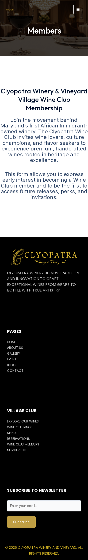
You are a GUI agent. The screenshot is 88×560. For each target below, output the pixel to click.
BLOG (11, 365)
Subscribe (21, 522)
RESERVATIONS (18, 438)
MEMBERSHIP (16, 450)
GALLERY (13, 353)
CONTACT (15, 370)
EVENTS (13, 359)
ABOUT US (15, 347)
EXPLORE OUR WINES (23, 421)
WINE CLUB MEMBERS (23, 444)
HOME (11, 342)
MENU (11, 432)
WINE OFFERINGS (20, 427)
